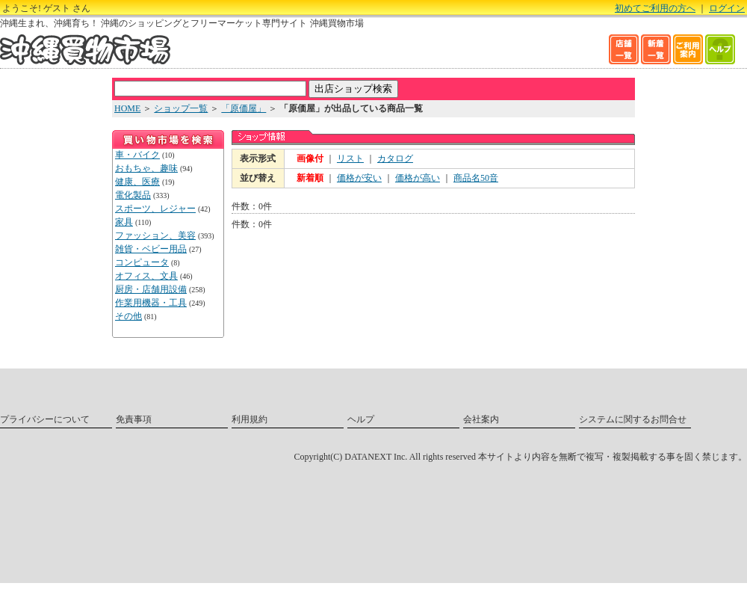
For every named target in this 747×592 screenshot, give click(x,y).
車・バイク (137, 154)
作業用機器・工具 (151, 302)
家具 (124, 222)
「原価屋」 (243, 108)
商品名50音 (475, 178)
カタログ (395, 158)
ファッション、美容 (155, 235)
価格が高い (417, 178)
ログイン (727, 8)
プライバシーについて (45, 419)
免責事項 (134, 419)
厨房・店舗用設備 (151, 289)
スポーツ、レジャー (155, 208)
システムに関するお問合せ (632, 419)
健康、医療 (137, 181)
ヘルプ (360, 419)
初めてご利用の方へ (655, 8)
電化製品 (133, 195)
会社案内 (481, 419)
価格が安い (359, 178)
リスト (350, 158)
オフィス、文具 (146, 276)
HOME (127, 108)
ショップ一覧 (181, 108)
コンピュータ (142, 262)
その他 (128, 316)
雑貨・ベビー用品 (151, 249)
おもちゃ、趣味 (146, 168)
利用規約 (249, 419)
